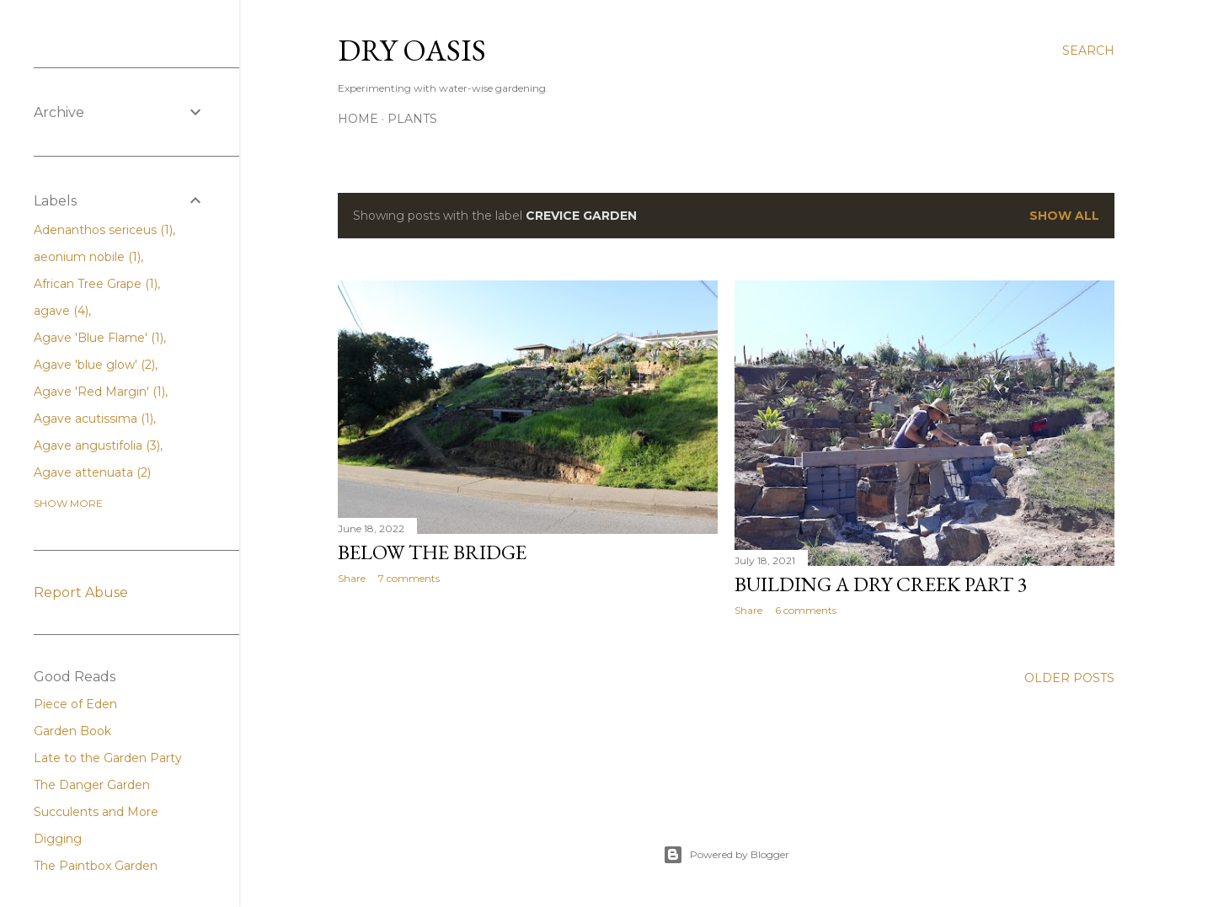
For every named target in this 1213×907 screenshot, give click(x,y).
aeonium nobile (87, 256)
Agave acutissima (93, 418)
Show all (1064, 215)
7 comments (409, 578)
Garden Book (72, 731)
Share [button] (352, 578)
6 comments (805, 610)
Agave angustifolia (97, 445)
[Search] (1088, 50)
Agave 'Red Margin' (99, 391)
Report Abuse (81, 592)
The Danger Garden (92, 784)
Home (358, 118)
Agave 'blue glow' (94, 364)
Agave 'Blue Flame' (98, 337)
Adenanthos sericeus (103, 229)
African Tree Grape (96, 283)
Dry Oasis (412, 50)
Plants (412, 118)
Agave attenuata (92, 472)
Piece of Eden (75, 704)
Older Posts (1069, 678)
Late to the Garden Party (108, 758)
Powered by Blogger (726, 855)
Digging (58, 838)
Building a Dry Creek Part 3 (881, 584)
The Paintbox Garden (96, 865)
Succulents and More (96, 811)
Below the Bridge (432, 552)
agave (61, 310)
